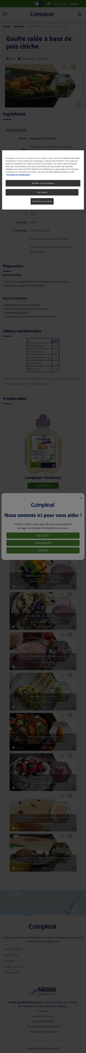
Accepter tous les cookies (43, 183)
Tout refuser (42, 192)
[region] (43, 180)
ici (63, 169)
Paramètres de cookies (42, 201)
